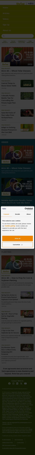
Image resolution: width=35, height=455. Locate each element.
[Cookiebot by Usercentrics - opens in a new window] (25, 209)
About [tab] (29, 214)
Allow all (17, 238)
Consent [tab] (6, 214)
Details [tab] (17, 214)
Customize (17, 244)
